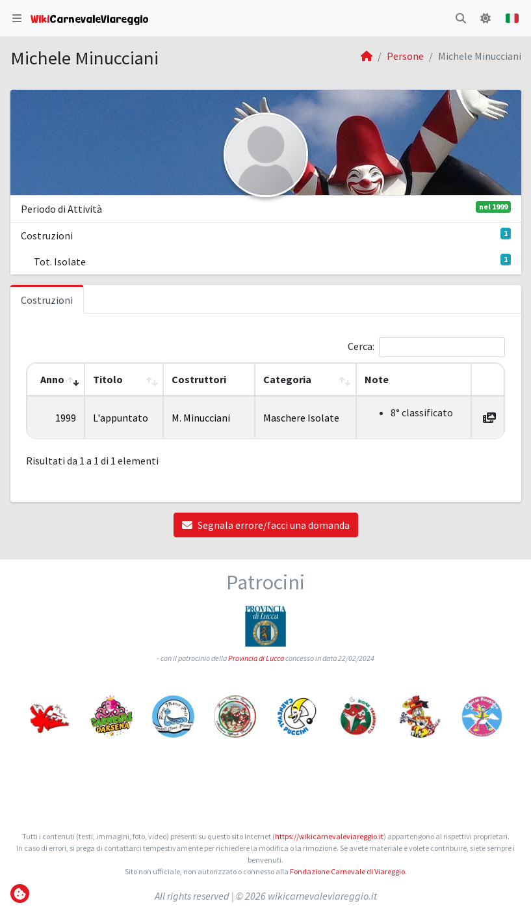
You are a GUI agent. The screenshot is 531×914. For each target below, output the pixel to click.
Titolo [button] (108, 379)
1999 (65, 417)
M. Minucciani (201, 417)
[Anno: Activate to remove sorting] (55, 379)
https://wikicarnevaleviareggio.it (329, 836)
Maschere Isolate (301, 417)
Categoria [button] (287, 379)
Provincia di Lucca (256, 658)
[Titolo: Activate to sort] (123, 379)
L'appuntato (120, 417)
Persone (405, 55)
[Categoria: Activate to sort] (306, 379)
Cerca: (361, 346)
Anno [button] (52, 379)
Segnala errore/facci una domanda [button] (266, 524)
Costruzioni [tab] (47, 299)
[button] (17, 18)
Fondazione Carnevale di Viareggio (347, 871)
